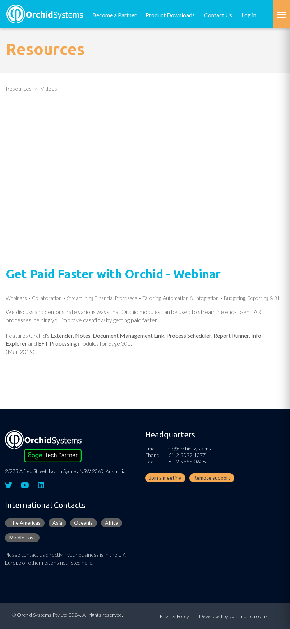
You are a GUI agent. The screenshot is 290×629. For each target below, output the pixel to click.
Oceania (83, 523)
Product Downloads (170, 15)
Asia (57, 523)
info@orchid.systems (188, 448)
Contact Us (218, 15)
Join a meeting (165, 478)
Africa (111, 523)
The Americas (25, 523)
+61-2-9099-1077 (185, 455)
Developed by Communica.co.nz (233, 616)
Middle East (22, 537)
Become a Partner (114, 15)
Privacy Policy (174, 616)
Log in (248, 15)
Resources (19, 88)
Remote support (211, 478)
